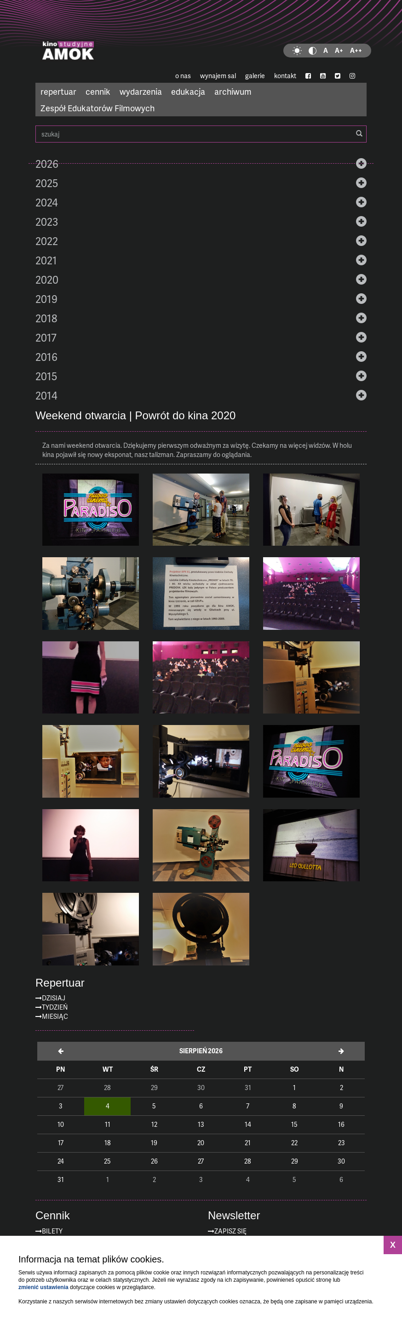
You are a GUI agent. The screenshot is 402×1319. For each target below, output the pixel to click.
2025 (46, 183)
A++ (356, 50)
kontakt (285, 75)
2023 (46, 221)
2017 (46, 337)
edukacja (188, 91)
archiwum (233, 91)
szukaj (201, 134)
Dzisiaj (53, 998)
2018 (46, 318)
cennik (98, 91)
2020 (46, 279)
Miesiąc (55, 1016)
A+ (339, 50)
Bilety (52, 1231)
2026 (46, 163)
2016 (46, 356)
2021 (46, 260)
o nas (183, 75)
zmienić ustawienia (43, 1287)
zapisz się (230, 1231)
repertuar (58, 91)
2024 (46, 202)
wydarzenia (141, 91)
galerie (255, 75)
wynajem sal (218, 75)
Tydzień (55, 1007)
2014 (46, 395)
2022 (46, 241)
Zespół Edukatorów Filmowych (97, 108)
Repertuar (60, 983)
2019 (46, 298)
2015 (46, 376)
